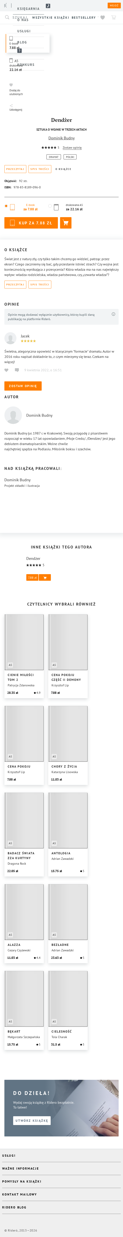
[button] (16, 89)
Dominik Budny (61, 138)
